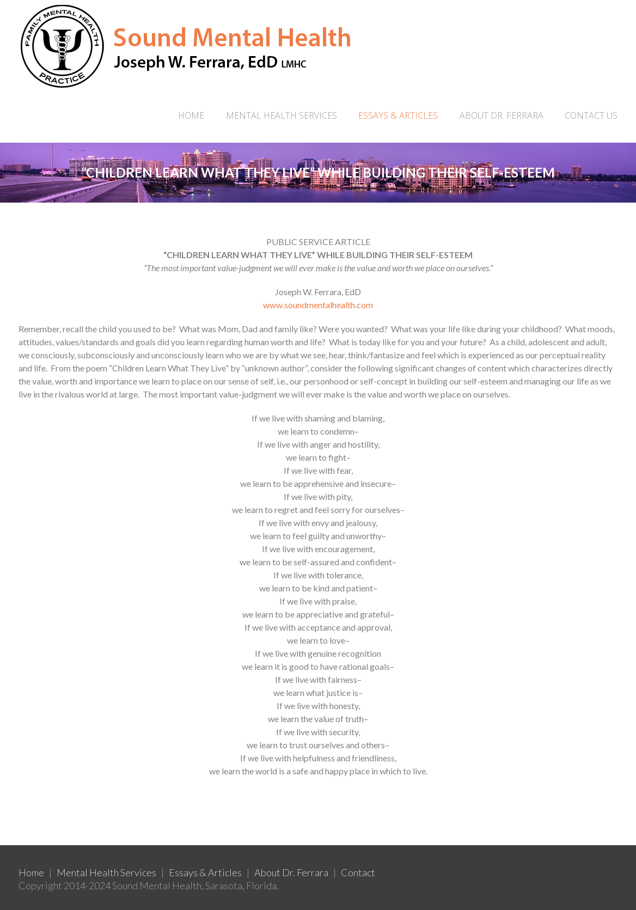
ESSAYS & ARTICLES (398, 115)
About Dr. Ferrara (291, 872)
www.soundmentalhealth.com (318, 305)
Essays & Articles (205, 872)
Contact (358, 872)
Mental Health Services (106, 872)
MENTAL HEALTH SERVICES (281, 115)
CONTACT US (591, 115)
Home (191, 115)
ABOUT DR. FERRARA (501, 115)
